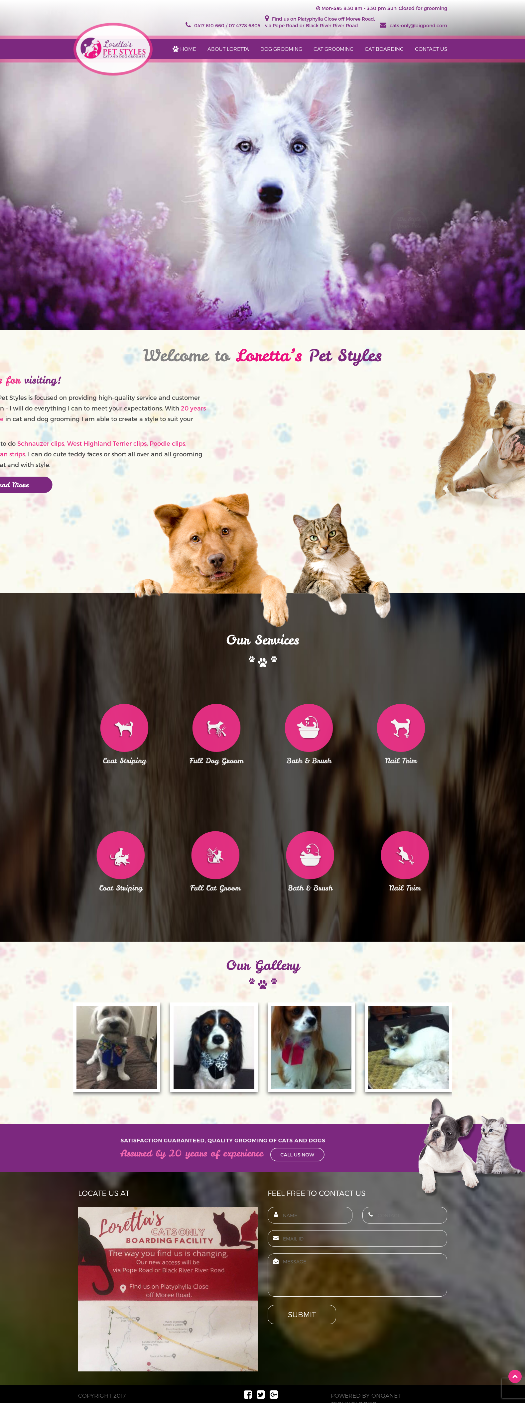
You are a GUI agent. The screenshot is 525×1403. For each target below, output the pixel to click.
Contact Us (431, 49)
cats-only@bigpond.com (413, 25)
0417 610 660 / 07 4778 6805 (223, 25)
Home (188, 49)
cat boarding (384, 49)
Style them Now (409, 252)
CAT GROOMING (333, 49)
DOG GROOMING (281, 49)
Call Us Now (276, 1153)
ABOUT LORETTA (228, 49)
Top (515, 1376)
